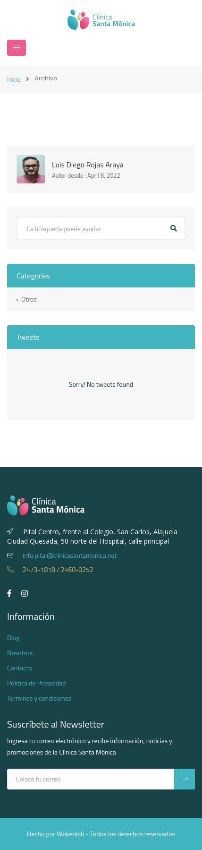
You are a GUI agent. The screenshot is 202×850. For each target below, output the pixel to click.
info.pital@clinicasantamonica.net (62, 555)
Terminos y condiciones (39, 698)
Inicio (13, 79)
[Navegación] (16, 48)
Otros (29, 299)
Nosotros (20, 653)
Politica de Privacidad (36, 683)
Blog (13, 637)
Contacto (19, 668)
